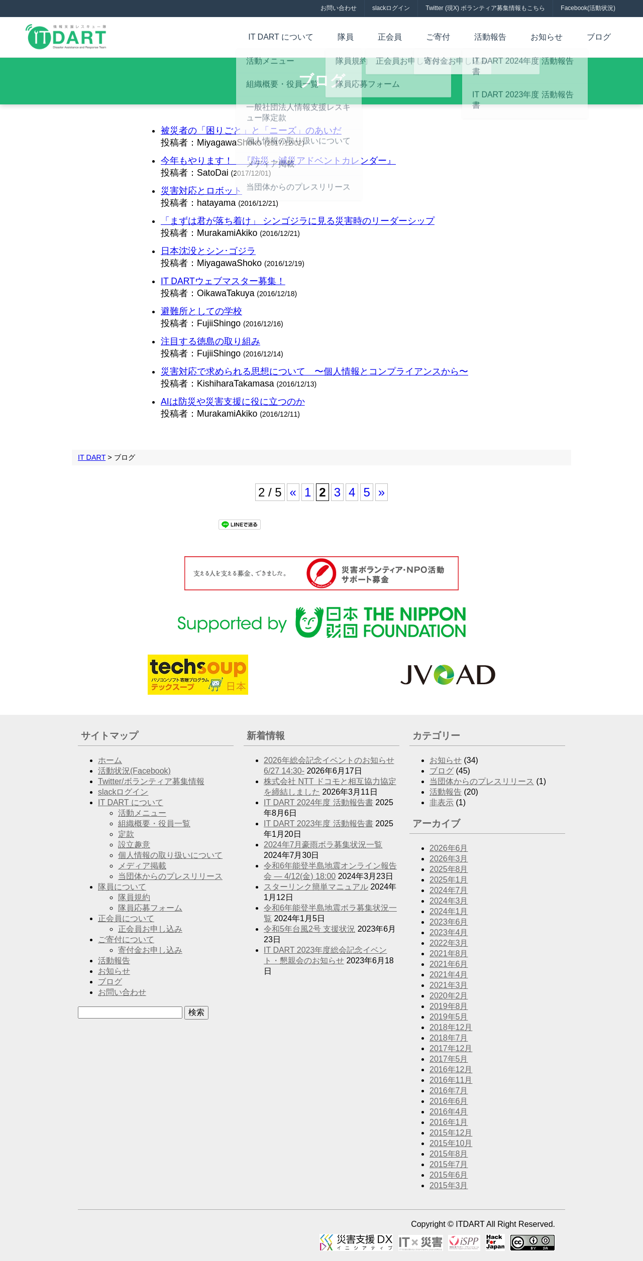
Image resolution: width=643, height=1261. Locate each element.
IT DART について (333, 36)
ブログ (603, 36)
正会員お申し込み (150, 929)
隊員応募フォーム (150, 908)
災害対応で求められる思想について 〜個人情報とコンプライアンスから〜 (314, 371)
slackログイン (391, 8)
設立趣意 (134, 844)
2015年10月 (451, 1143)
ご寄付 (466, 36)
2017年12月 (451, 1048)
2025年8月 (449, 869)
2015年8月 (449, 1154)
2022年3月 (449, 943)
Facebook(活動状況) (588, 8)
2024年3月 (449, 901)
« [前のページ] (293, 492)
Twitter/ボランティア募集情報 (151, 781)
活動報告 (510, 36)
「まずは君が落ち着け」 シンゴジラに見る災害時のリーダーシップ (298, 221)
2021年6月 (449, 964)
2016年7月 (449, 1090)
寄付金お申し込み (150, 950)
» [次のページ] (381, 492)
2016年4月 (449, 1111)
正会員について (126, 918)
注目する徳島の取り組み (210, 341)
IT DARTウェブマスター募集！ (223, 281)
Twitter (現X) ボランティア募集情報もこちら (485, 8)
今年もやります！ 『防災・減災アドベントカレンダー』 (278, 161)
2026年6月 (449, 848)
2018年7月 (449, 1038)
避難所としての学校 (201, 311)
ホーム (110, 760)
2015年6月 (449, 1175)
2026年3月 (449, 858)
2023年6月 (449, 922)
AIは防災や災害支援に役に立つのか (233, 402)
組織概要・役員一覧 (154, 823)
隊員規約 (134, 897)
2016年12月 (451, 1069)
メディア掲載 (142, 865)
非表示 (442, 802)
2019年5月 (449, 1017)
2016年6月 (449, 1101)
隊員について (122, 886)
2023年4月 (449, 932)
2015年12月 (451, 1132)
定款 (126, 834)
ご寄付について (126, 939)
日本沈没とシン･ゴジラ (208, 251)
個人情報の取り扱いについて (170, 855)
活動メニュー (142, 813)
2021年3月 (449, 985)
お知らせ (559, 36)
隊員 (390, 36)
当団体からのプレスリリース (170, 876)
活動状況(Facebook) (134, 771)
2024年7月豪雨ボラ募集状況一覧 (323, 844)
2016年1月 (449, 1122)
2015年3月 (449, 1185)
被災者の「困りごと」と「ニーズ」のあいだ (251, 130)
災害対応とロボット (201, 191)
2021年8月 (449, 953)
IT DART (91, 457)
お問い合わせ (338, 8)
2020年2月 (449, 995)
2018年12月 (451, 1027)
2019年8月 (449, 1006)
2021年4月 (449, 974)
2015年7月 (449, 1164)
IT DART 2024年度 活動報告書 (318, 802)
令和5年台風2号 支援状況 (309, 929)
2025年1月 (449, 879)
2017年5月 (449, 1059)
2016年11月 (451, 1080)
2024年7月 (449, 890)
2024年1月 (449, 911)
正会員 (426, 36)
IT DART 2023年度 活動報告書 (318, 823)
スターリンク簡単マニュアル (316, 886)
